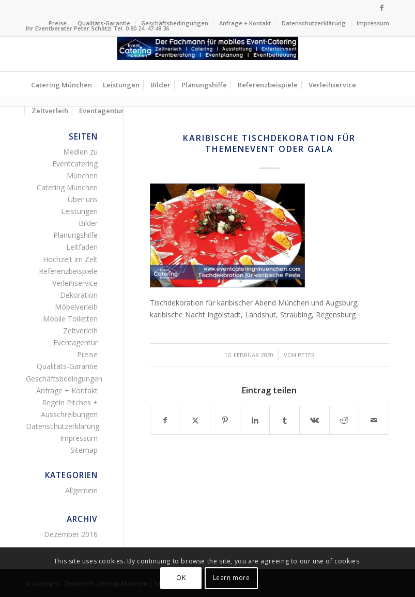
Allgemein (81, 490)
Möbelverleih (76, 307)
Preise (58, 23)
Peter (306, 355)
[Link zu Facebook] (381, 8)
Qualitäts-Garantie (104, 23)
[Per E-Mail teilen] (374, 420)
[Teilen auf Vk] (314, 420)
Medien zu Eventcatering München (75, 163)
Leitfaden (82, 247)
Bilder (88, 223)
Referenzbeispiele (68, 271)
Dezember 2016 (71, 534)
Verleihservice (75, 283)
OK (181, 577)
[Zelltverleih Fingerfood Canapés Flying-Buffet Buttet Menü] (208, 54)
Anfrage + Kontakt (245, 23)
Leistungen (79, 211)
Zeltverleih (80, 330)
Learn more (231, 577)
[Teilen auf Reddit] (344, 420)
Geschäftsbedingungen (174, 23)
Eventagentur (75, 342)
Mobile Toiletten (70, 319)
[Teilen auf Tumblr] (284, 420)
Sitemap (84, 450)
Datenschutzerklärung (314, 23)
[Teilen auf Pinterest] (225, 420)
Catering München (67, 187)
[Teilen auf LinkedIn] (255, 420)
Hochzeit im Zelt (70, 259)
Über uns (83, 199)
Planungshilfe (75, 235)
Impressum (373, 23)
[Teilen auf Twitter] (195, 420)
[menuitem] (57, 23)
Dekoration (79, 295)
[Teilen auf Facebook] (165, 420)
